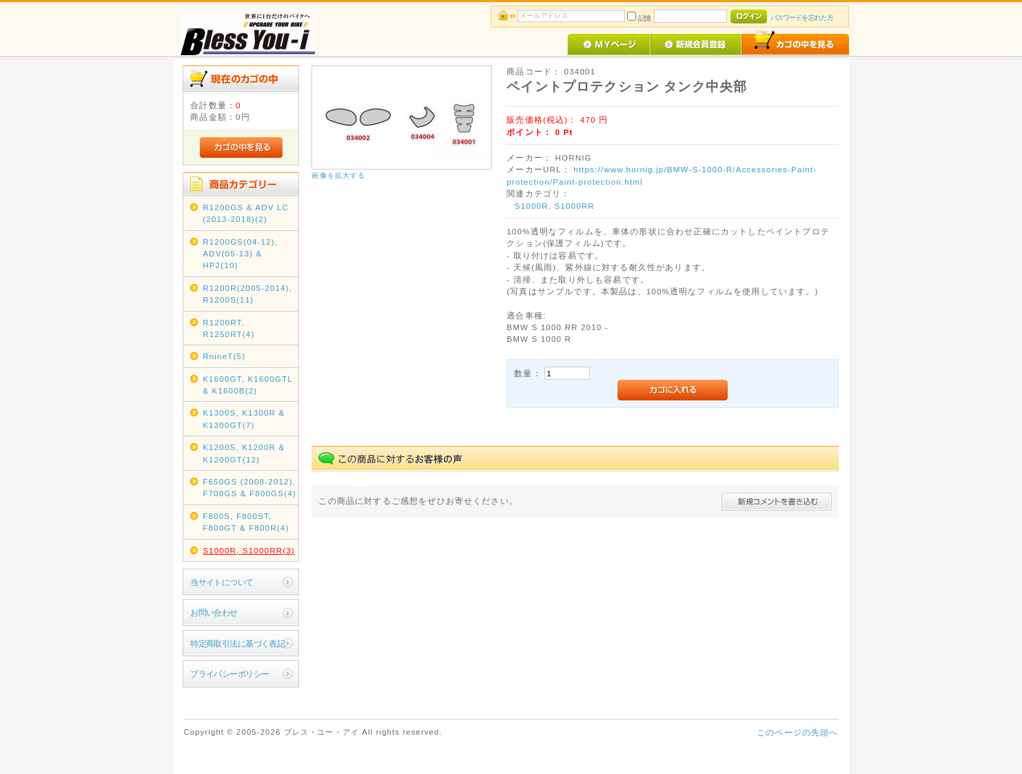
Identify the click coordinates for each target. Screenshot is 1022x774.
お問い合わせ (214, 612)
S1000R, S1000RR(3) (249, 550)
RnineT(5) (224, 356)
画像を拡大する (338, 175)
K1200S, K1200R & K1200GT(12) (244, 452)
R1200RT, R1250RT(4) (228, 328)
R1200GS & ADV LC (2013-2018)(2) (246, 213)
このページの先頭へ (797, 732)
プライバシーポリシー (229, 673)
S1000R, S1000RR (555, 205)
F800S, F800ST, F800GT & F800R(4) (246, 521)
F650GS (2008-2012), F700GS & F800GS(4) (249, 487)
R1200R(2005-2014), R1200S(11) (247, 293)
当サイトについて (221, 582)
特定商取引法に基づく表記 (237, 643)
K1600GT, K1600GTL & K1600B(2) (247, 384)
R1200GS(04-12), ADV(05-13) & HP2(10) (240, 253)
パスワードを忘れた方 (801, 17)
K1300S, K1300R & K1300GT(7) (244, 418)
